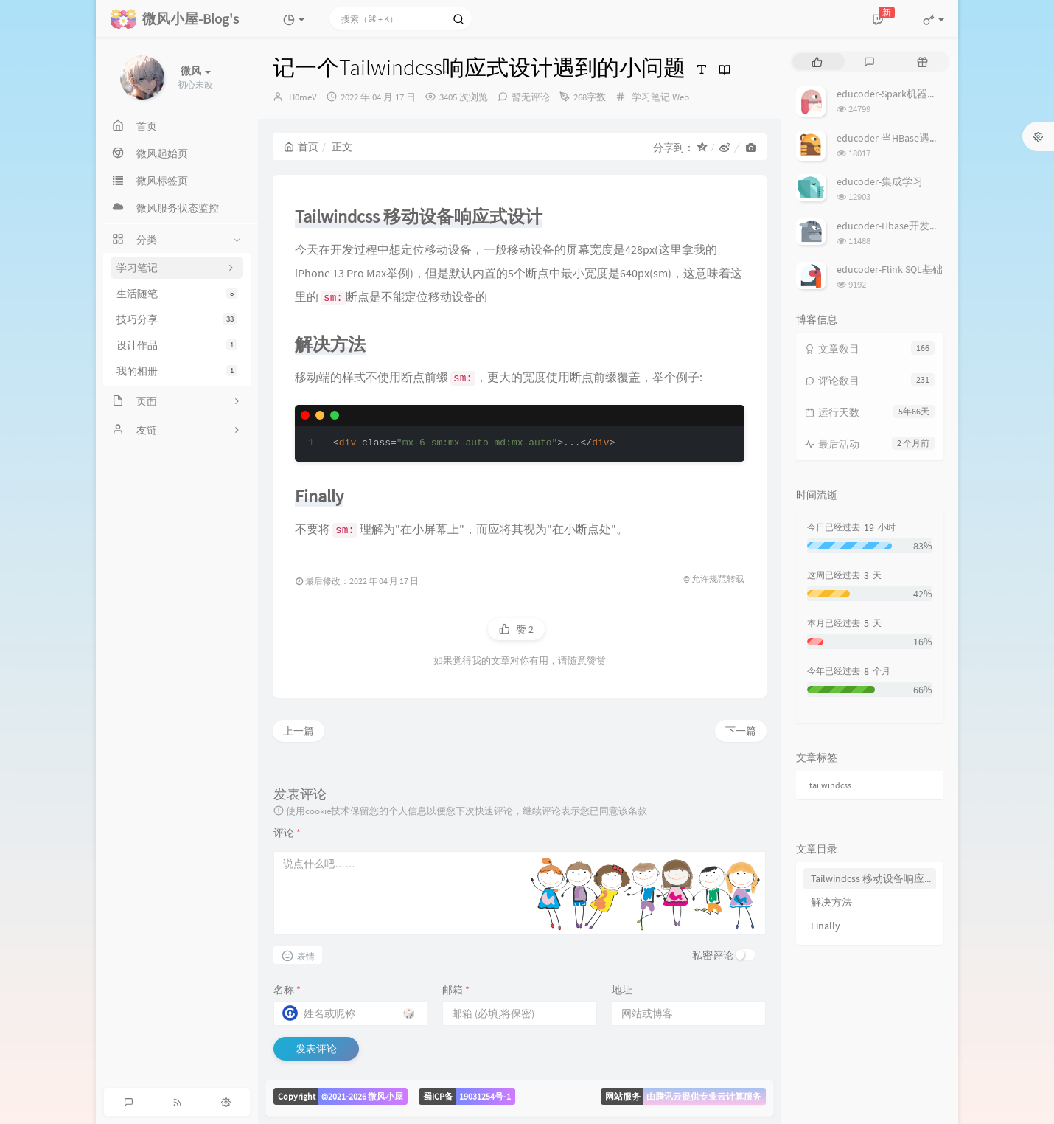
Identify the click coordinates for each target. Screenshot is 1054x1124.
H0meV (303, 97)
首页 (301, 146)
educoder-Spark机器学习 (892, 93)
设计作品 (176, 345)
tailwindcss (830, 785)
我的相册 (176, 371)
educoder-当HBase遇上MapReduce (914, 138)
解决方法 (831, 902)
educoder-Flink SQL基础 (890, 269)
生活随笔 (176, 293)
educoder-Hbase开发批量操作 (904, 225)
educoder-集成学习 (880, 181)
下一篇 (740, 731)
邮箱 (456, 989)
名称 (287, 989)
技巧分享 (176, 319)
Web (680, 97)
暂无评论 (531, 97)
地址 (622, 989)
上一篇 (298, 731)
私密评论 (712, 955)
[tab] (817, 62)
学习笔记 (651, 97)
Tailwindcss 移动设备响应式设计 (873, 878)
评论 (287, 832)
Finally (825, 925)
